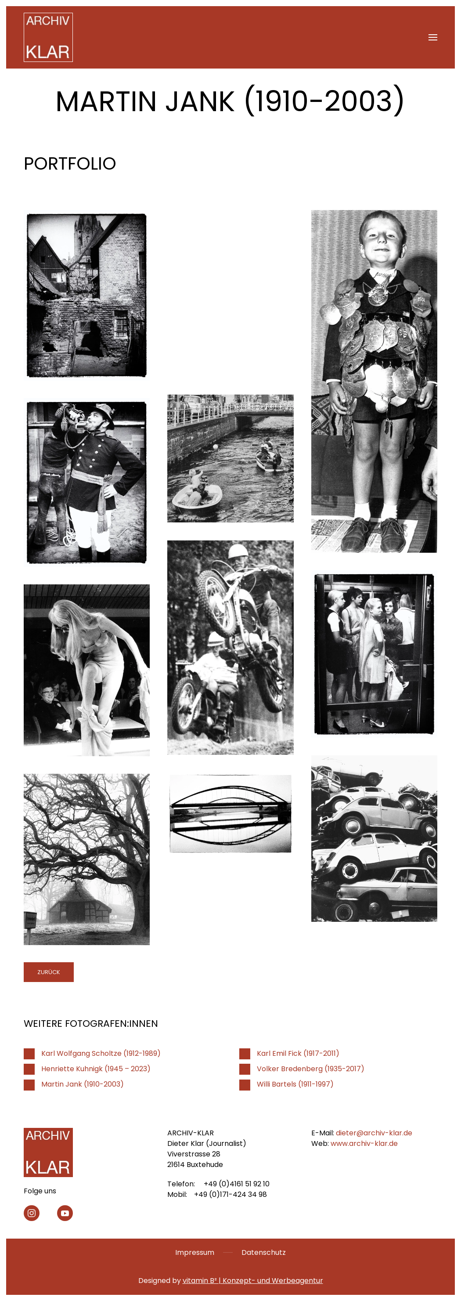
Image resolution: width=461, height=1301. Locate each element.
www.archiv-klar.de (364, 1143)
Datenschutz (263, 1252)
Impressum (194, 1252)
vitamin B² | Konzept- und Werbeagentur (253, 1281)
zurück (48, 972)
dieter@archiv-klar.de (374, 1133)
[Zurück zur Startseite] (48, 37)
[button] (433, 37)
